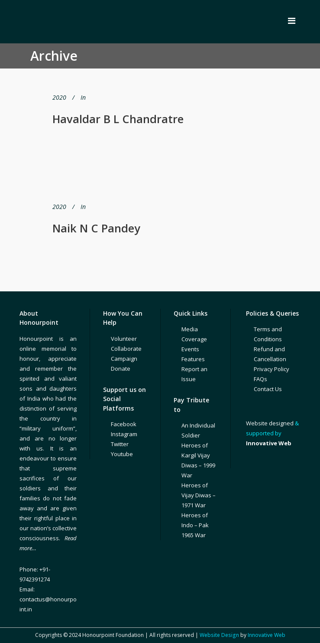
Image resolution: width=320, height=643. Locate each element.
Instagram (124, 434)
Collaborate (126, 349)
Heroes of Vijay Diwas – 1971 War (198, 495)
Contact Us (268, 389)
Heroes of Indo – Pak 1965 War (195, 525)
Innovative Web (266, 635)
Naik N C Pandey (96, 228)
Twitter (120, 444)
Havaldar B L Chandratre (118, 118)
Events (190, 349)
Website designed (270, 423)
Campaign (124, 358)
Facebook (123, 424)
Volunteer (124, 339)
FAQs (260, 379)
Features (193, 359)
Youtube (122, 454)
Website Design (219, 635)
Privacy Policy (271, 369)
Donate (120, 368)
